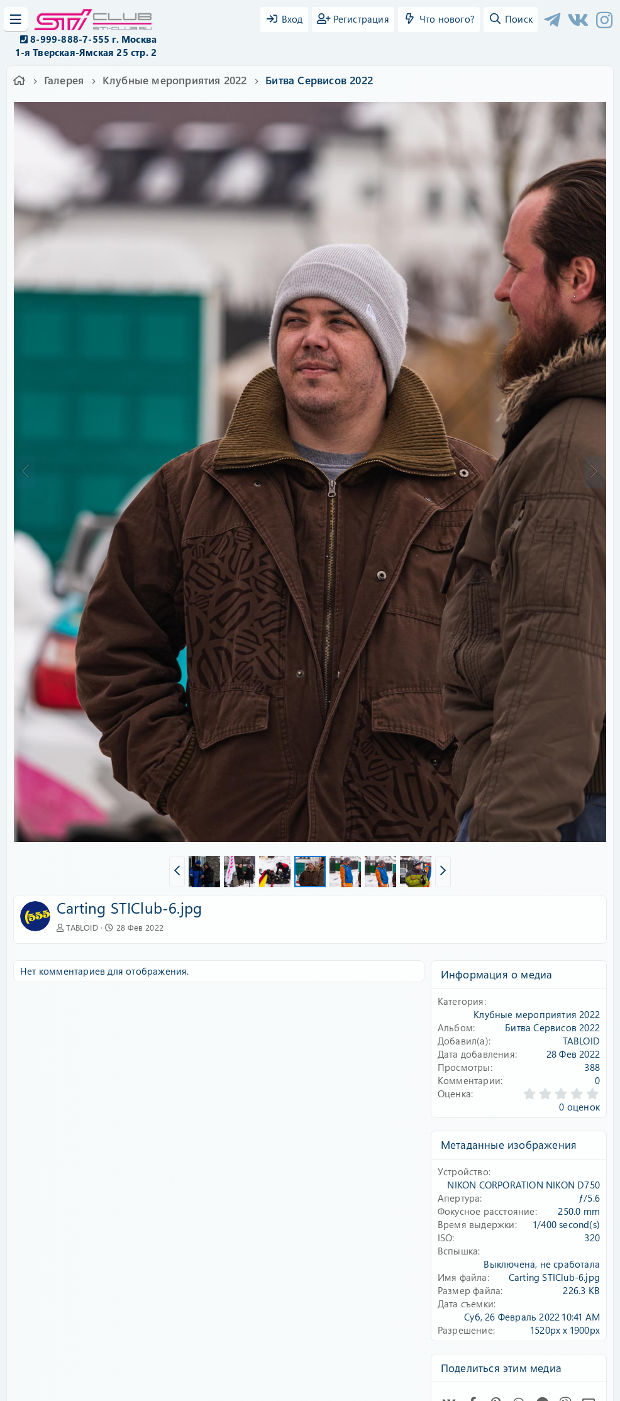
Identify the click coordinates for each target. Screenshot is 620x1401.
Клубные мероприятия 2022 (536, 1014)
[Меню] (16, 19)
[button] (177, 871)
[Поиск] (511, 19)
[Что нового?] (439, 19)
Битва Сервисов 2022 (552, 1027)
